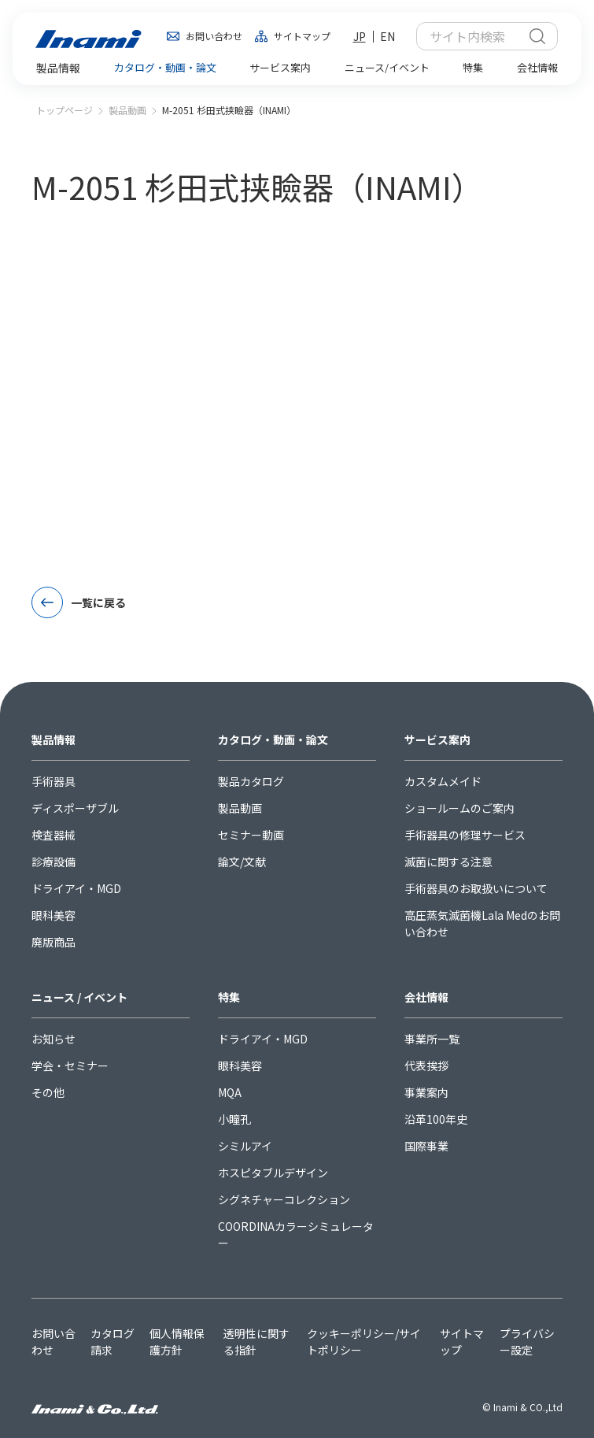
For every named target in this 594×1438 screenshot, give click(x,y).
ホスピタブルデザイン (273, 1172)
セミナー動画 (251, 835)
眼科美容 (53, 915)
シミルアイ (245, 1146)
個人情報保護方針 (177, 1341)
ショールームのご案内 (459, 808)
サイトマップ (302, 36)
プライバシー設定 (527, 1341)
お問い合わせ (214, 36)
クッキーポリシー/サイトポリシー (364, 1341)
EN (387, 36)
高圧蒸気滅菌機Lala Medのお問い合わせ (482, 923)
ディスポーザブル (75, 808)
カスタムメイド (442, 781)
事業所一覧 (431, 1039)
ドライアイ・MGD (76, 888)
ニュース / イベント (79, 997)
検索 (537, 36)
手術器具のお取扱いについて (476, 888)
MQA (230, 1092)
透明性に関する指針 (256, 1341)
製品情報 (53, 739)
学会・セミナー (70, 1065)
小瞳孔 (234, 1119)
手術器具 (53, 781)
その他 (48, 1092)
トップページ (64, 110)
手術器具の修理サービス (465, 835)
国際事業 (426, 1146)
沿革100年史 (435, 1119)
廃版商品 (53, 942)
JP (359, 36)
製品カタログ (251, 781)
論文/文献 (242, 861)
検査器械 (53, 835)
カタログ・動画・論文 (273, 739)
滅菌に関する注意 (448, 861)
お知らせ (53, 1039)
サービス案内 (437, 739)
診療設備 (53, 861)
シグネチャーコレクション (284, 1199)
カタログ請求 (112, 1341)
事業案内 (426, 1092)
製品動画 (127, 110)
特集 (229, 997)
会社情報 (426, 997)
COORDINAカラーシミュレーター (296, 1234)
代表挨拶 (426, 1065)
